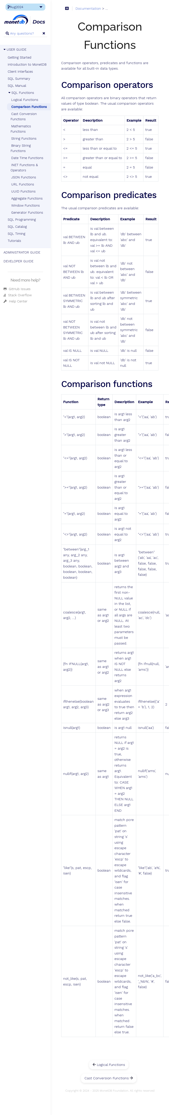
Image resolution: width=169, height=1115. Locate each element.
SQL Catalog (17, 227)
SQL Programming (22, 220)
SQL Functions (21, 93)
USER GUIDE (15, 50)
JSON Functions (23, 177)
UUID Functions (23, 191)
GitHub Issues (17, 289)
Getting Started (19, 57)
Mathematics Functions (21, 128)
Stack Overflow (18, 295)
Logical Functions (24, 100)
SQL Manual (17, 86)
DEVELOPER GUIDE (18, 261)
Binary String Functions (21, 148)
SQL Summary (19, 79)
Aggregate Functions (27, 198)
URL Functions (22, 184)
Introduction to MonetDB (27, 65)
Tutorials (14, 241)
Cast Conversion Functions (24, 116)
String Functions (24, 139)
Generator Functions (27, 213)
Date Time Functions (27, 158)
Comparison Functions (29, 107)
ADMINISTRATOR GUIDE (22, 252)
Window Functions (25, 205)
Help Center (16, 301)
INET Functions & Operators (24, 167)
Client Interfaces (20, 72)
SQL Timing (16, 234)
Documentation (88, 9)
